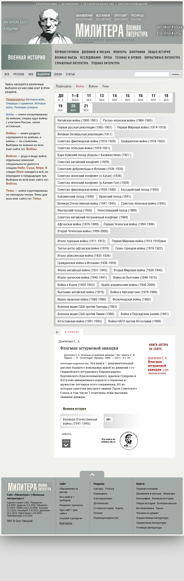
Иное (20, 171)
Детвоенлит (101, 503)
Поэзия (97, 513)
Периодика (100, 493)
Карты (119, 508)
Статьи (70, 74)
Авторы (98, 488)
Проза (159, 508)
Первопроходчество (105, 517)
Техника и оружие (147, 513)
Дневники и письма (149, 493)
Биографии (143, 498)
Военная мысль (167, 503)
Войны (11, 133)
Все (7, 74)
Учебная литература (149, 527)
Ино (31, 74)
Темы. (37, 198)
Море (40, 167)
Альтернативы (102, 498)
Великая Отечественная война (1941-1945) (80, 421)
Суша (30, 167)
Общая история (145, 503)
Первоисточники (147, 488)
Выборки (44, 74)
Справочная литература (151, 522)
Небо (21, 167)
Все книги (67, 498)
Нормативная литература (152, 517)
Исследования (145, 508)
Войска (11, 156)
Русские (18, 74)
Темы (10, 190)
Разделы (71, 505)
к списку (72, 332)
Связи (58, 74)
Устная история (103, 508)
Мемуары (169, 493)
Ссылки (71, 518)
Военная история (26, 57)
